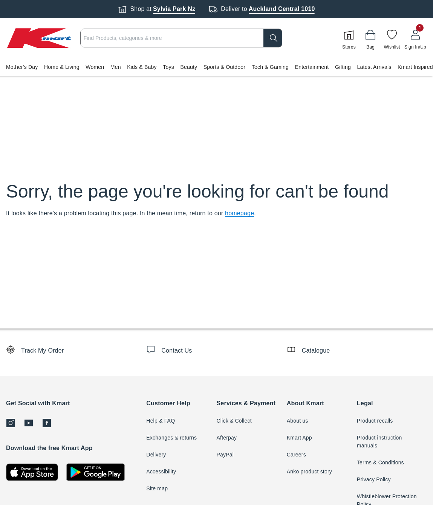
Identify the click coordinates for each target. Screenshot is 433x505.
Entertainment (312, 67)
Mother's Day (22, 67)
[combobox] (181, 38)
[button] (216, 67)
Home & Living (62, 67)
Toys (168, 67)
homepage (239, 213)
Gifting (343, 67)
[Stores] (349, 38)
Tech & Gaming (270, 67)
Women (95, 67)
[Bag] (370, 38)
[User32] (415, 38)
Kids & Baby (141, 67)
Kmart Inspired (415, 67)
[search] (272, 38)
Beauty (188, 67)
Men (115, 67)
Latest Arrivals (374, 67)
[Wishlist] (392, 38)
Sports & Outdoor (224, 67)
